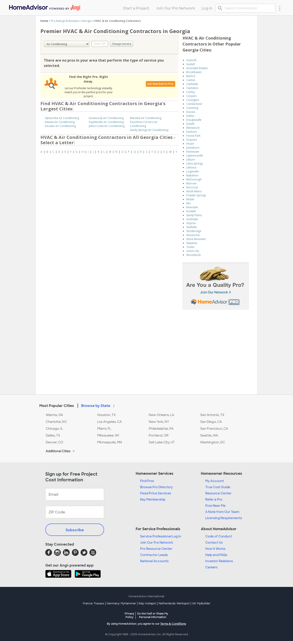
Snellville (191, 227)
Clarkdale (192, 84)
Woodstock (193, 255)
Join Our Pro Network (156, 543)
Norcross (192, 187)
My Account (214, 481)
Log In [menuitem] (207, 8)
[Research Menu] (279, 8)
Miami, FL (104, 429)
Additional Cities (61, 451)
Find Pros (147, 481)
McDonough (194, 179)
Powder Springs (196, 195)
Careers (211, 567)
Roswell (191, 211)
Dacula (190, 112)
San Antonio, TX (212, 415)
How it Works (215, 549)
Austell (190, 64)
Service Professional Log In (160, 536)
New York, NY (159, 422)
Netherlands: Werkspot (174, 603)
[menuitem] (44, 7)
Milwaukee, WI (108, 435)
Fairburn (191, 132)
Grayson (191, 140)
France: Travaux (93, 603)
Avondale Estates (197, 68)
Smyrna (191, 223)
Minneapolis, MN (109, 442)
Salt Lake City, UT (162, 442)
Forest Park (193, 136)
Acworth (191, 60)
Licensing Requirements (223, 518)
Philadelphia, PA (161, 429)
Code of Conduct (218, 536)
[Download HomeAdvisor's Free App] (60, 574)
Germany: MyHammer (121, 603)
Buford (190, 76)
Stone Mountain (196, 239)
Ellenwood (192, 128)
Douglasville (194, 120)
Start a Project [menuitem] (136, 8)
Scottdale (192, 219)
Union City (192, 251)
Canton (190, 80)
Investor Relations (219, 561)
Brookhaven (194, 72)
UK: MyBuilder (201, 603)
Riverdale (192, 207)
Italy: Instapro (147, 603)
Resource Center (218, 493)
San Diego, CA (211, 422)
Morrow (191, 183)
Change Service (121, 44)
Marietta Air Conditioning (145, 118)
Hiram (190, 144)
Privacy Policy (129, 615)
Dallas (190, 116)
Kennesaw (192, 151)
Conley (190, 92)
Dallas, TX (53, 435)
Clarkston (192, 88)
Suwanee (191, 243)
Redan (190, 199)
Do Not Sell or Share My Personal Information (152, 615)
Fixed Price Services (155, 493)
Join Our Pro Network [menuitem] (175, 8)
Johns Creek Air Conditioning (107, 126)
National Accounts (154, 561)
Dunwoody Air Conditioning (106, 118)
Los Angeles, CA (109, 422)
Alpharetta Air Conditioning (62, 118)
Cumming (192, 108)
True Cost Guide (217, 487)
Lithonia (191, 167)
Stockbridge (193, 231)
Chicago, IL (54, 429)
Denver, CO (54, 442)
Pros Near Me (215, 506)
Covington (192, 100)
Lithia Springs (194, 163)
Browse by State (98, 405)
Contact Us (214, 543)
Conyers (191, 96)
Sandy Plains (194, 215)
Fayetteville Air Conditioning (106, 122)
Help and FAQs (216, 555)
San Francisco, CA (214, 429)
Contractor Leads (154, 555)
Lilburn (190, 159)
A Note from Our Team (222, 512)
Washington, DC (212, 442)
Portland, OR (159, 435)
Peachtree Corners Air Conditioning (144, 124)
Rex (188, 203)
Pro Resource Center (156, 549)
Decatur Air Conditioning (60, 126)
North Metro (194, 191)
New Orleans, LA (161, 415)
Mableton (192, 175)
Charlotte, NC (56, 422)
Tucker (190, 247)
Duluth (190, 124)
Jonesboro (193, 147)
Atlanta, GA (54, 415)
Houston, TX (106, 415)
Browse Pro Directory (156, 487)
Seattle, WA (209, 435)
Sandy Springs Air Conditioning (149, 130)
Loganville (192, 171)
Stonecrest (193, 235)
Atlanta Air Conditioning (60, 122)
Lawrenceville (194, 155)
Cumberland (194, 104)
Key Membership (152, 499)
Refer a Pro (213, 499)
